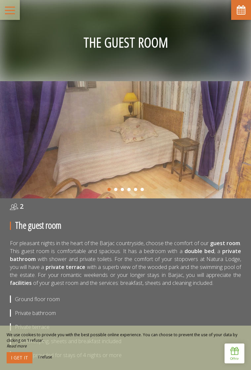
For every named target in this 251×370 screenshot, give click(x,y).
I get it (19, 357)
